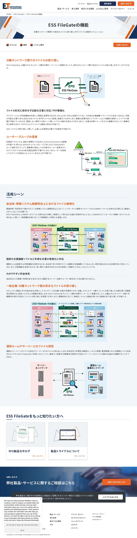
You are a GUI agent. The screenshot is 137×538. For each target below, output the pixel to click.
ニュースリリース (77, 521)
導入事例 (53, 518)
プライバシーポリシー (98, 514)
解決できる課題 (55, 521)
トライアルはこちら (110, 497)
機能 (25, 44)
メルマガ (74, 524)
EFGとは (13, 44)
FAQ (51, 524)
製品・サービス (55, 514)
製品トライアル (92, 4)
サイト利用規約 (96, 517)
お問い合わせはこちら (116, 482)
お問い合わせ (122, 44)
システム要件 (38, 44)
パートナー (82, 4)
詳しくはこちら (38, 456)
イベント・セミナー (77, 514)
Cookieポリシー (97, 519)
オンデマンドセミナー (78, 518)
